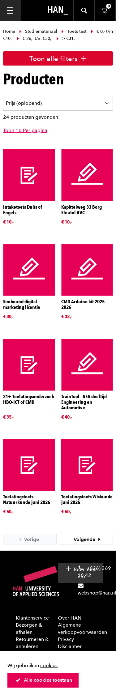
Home (9, 31)
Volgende (88, 539)
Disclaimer (70, 646)
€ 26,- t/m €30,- (34, 38)
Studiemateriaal (38, 31)
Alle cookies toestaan (43, 680)
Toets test (74, 31)
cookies (49, 665)
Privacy (66, 639)
